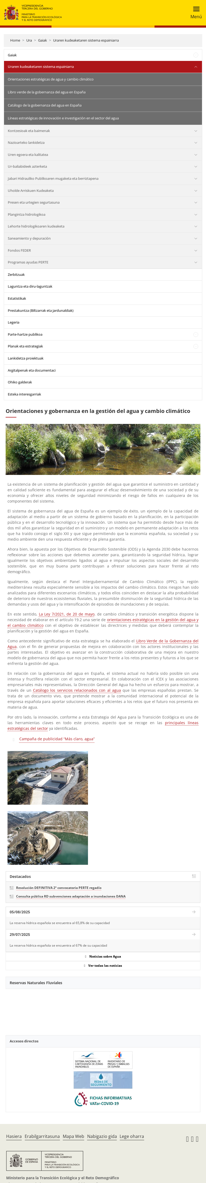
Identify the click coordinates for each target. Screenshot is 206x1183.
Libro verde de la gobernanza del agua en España (47, 92)
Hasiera (14, 1136)
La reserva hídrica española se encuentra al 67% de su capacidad (58, 945)
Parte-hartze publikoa (25, 334)
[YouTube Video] (103, 1009)
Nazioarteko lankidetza (26, 142)
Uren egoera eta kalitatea (28, 154)
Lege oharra (132, 1136)
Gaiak (42, 40)
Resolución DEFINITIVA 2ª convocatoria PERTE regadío (58, 887)
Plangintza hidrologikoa (26, 214)
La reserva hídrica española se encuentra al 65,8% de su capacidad (60, 923)
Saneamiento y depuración (29, 238)
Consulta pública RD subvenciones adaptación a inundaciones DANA (71, 896)
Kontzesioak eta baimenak (29, 130)
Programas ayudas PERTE (28, 262)
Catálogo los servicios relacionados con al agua (77, 690)
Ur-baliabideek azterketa (27, 166)
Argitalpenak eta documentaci (32, 370)
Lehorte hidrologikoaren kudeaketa (36, 226)
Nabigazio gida (102, 1136)
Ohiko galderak (20, 382)
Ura (29, 40)
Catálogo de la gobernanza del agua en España (45, 105)
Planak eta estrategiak (25, 346)
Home (15, 40)
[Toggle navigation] (194, 12)
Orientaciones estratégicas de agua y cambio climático (51, 79)
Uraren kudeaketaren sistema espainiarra (86, 40)
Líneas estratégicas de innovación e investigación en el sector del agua (63, 118)
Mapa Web (73, 1136)
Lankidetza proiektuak (25, 358)
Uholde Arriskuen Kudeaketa (31, 190)
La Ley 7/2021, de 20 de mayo (66, 614)
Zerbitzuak (16, 274)
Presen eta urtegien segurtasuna (34, 202)
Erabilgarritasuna (42, 1136)
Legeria (13, 322)
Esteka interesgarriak (24, 394)
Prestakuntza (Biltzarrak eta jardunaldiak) (40, 310)
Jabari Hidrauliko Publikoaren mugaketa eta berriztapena (53, 178)
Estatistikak (17, 298)
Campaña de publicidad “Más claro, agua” (57, 738)
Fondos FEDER (19, 250)
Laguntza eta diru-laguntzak (30, 286)
